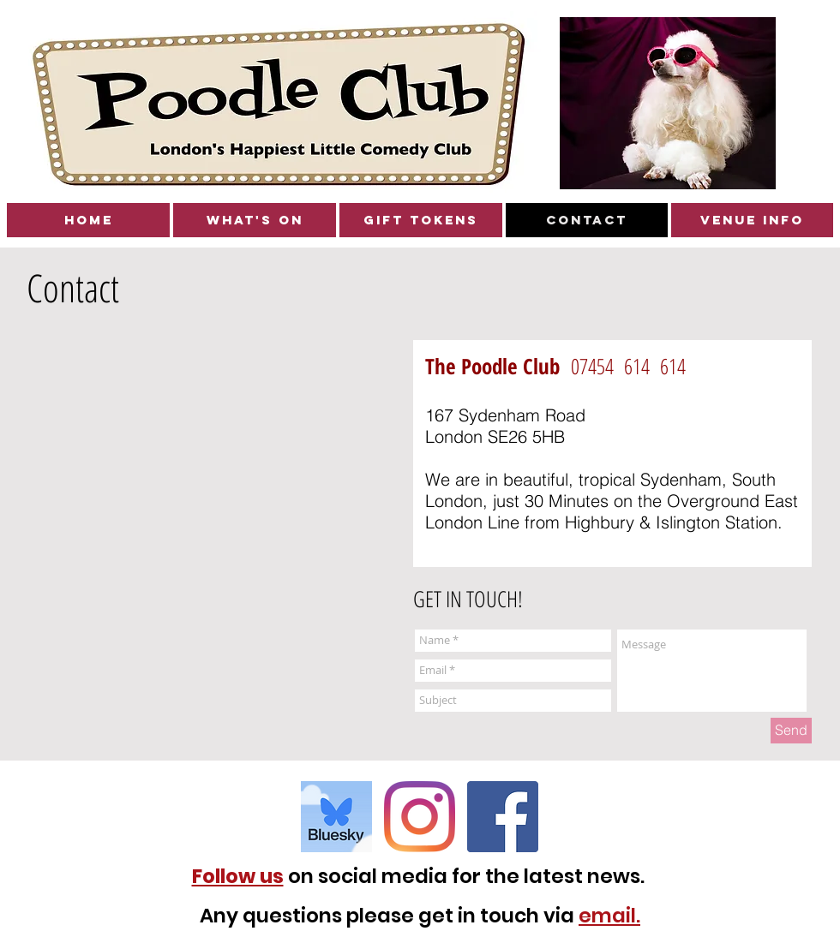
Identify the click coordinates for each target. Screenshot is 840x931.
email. (609, 915)
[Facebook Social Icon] (502, 816)
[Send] (791, 730)
